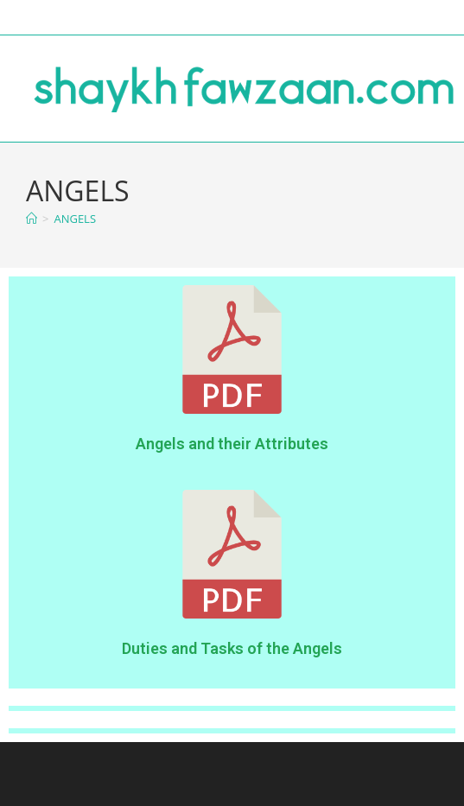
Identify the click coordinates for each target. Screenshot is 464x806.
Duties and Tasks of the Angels (232, 648)
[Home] (31, 218)
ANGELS (75, 218)
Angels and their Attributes (232, 444)
